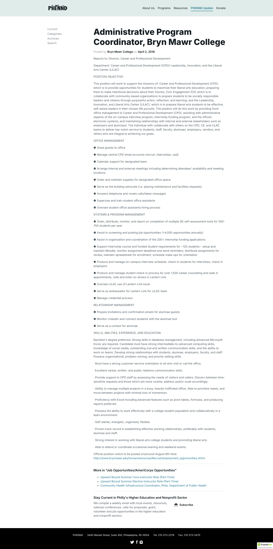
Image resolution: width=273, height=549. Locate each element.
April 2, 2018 (146, 51)
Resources (181, 8)
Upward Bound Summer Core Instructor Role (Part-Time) (137, 477)
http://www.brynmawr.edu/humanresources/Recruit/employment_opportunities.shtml (149, 458)
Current (52, 29)
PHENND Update (202, 8)
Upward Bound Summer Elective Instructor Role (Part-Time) (139, 481)
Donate (221, 8)
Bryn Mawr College (120, 51)
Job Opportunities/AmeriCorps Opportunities (141, 470)
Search (52, 43)
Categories (54, 34)
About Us (148, 8)
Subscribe (183, 505)
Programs (164, 8)
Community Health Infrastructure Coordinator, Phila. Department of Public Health (153, 485)
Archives (53, 38)
